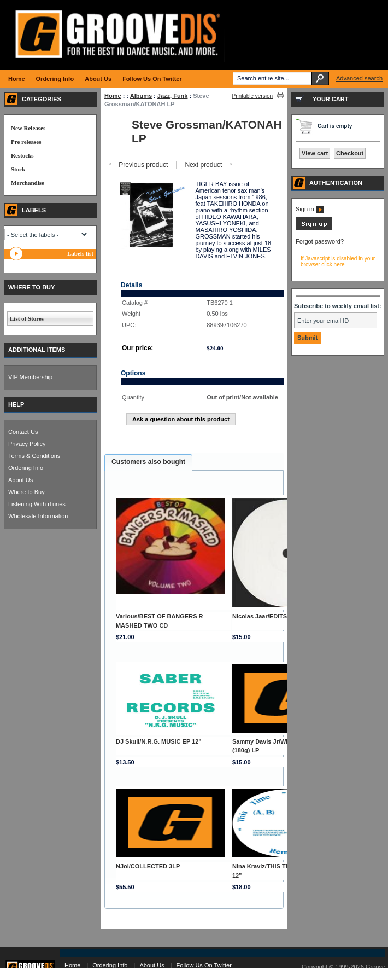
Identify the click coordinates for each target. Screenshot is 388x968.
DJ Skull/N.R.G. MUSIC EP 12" (159, 741)
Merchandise (27, 182)
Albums (141, 95)
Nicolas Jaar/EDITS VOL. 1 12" (275, 616)
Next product (209, 165)
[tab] (148, 462)
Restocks (22, 155)
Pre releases (26, 141)
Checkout (349, 153)
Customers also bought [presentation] (148, 462)
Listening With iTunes (37, 504)
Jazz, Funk (172, 95)
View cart (315, 153)
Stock (18, 169)
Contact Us (23, 431)
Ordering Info (25, 468)
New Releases (28, 128)
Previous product (137, 165)
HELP (16, 404)
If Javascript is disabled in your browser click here (338, 262)
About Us (20, 480)
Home (112, 95)
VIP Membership (30, 377)
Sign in (310, 209)
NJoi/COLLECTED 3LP (148, 866)
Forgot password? (320, 241)
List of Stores (27, 318)
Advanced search (359, 78)
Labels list (80, 253)
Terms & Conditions (34, 456)
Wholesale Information (38, 516)
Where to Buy (26, 492)
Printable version (252, 96)
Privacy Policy (26, 443)
